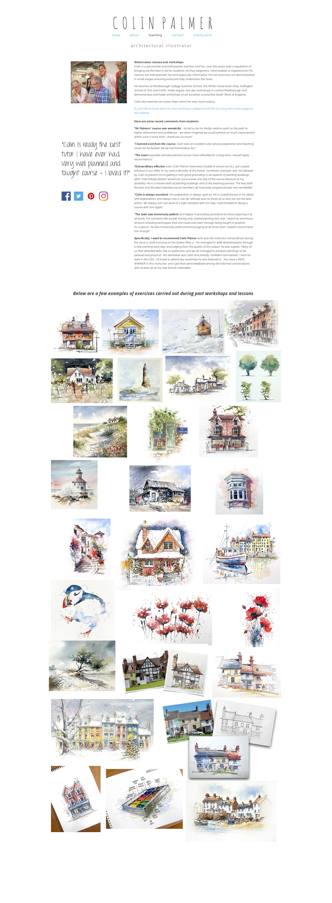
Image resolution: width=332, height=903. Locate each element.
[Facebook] (66, 196)
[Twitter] (78, 196)
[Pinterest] (91, 196)
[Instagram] (103, 196)
